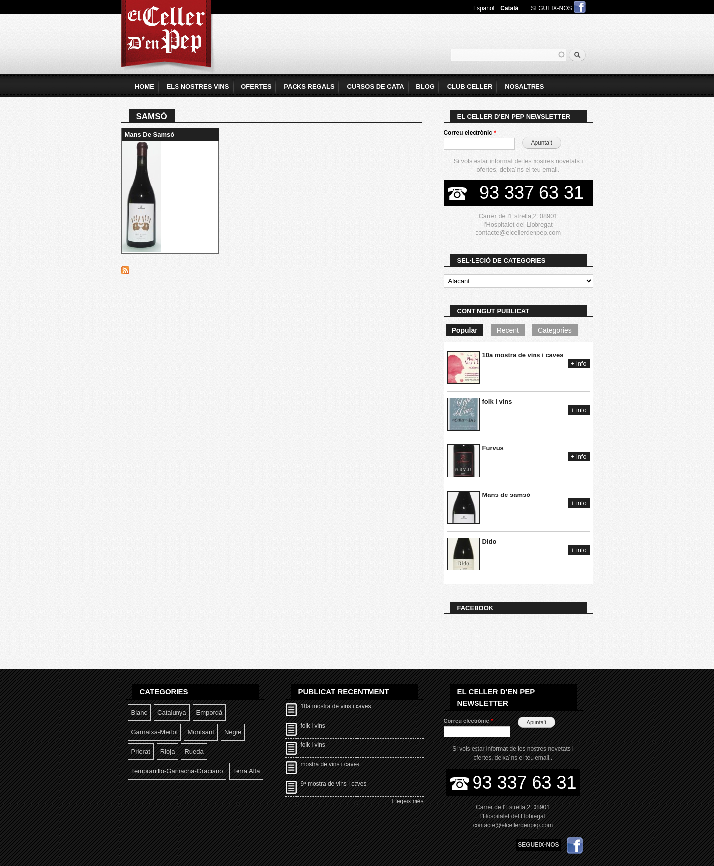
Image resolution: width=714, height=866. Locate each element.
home (144, 86)
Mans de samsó (150, 134)
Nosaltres (524, 86)
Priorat (140, 751)
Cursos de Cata (375, 86)
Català (509, 8)
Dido (489, 541)
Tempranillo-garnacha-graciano (177, 771)
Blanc (139, 712)
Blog (425, 86)
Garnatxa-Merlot (154, 732)
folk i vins (497, 401)
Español (483, 8)
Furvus (493, 448)
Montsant (200, 732)
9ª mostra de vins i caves (334, 783)
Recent (508, 330)
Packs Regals (309, 86)
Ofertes (256, 86)
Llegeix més (408, 801)
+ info (579, 363)
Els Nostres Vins (198, 86)
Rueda (193, 751)
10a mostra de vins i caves (523, 355)
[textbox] (508, 55)
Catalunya (171, 712)
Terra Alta (246, 771)
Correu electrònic (470, 132)
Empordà (209, 712)
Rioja (167, 751)
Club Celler (470, 86)
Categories (555, 330)
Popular (464, 330)
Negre (232, 732)
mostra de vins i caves (330, 764)
